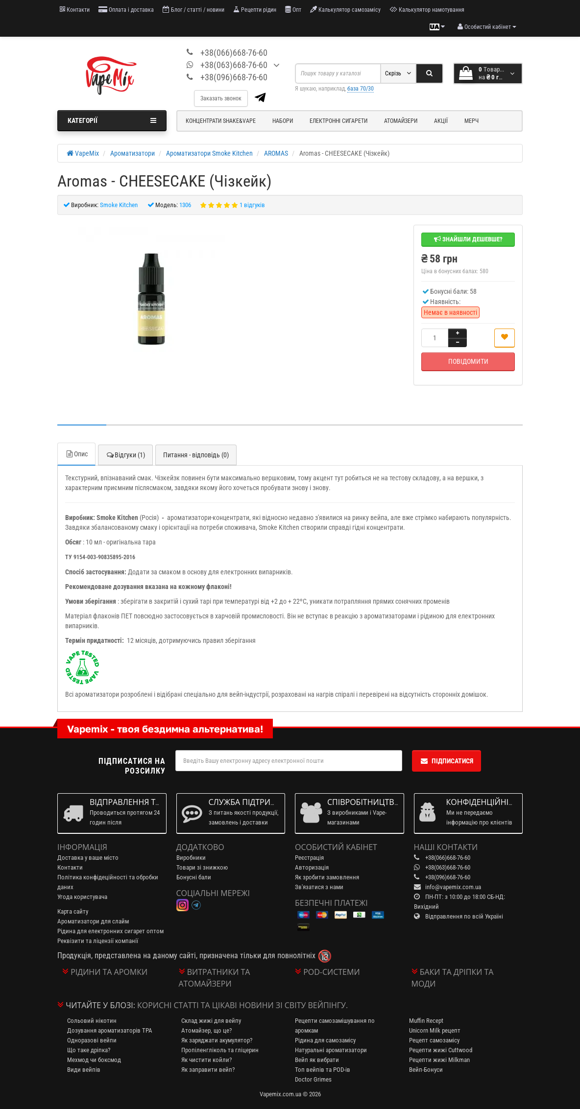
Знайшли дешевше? (468, 239)
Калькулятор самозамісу (345, 9)
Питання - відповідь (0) (196, 455)
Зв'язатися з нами (319, 887)
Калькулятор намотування (426, 9)
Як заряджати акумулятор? (216, 1040)
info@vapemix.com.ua (453, 887)
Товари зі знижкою (202, 867)
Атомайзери (400, 121)
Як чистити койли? (206, 1059)
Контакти (75, 9)
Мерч (471, 121)
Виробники (191, 857)
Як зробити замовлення (327, 877)
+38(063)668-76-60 (233, 65)
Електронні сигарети (338, 121)
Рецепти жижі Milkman (439, 1059)
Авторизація (312, 867)
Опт (293, 9)
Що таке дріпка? (88, 1050)
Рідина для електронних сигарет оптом (110, 931)
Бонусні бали (193, 877)
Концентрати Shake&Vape (221, 121)
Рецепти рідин (254, 9)
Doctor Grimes (313, 1079)
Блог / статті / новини (193, 9)
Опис (76, 454)
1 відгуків (252, 205)
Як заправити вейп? (208, 1069)
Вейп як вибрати (317, 1059)
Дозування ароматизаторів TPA (109, 1030)
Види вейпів (83, 1069)
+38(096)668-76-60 (233, 77)
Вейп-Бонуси (426, 1069)
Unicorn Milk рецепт (434, 1030)
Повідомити (468, 361)
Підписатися (446, 761)
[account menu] (487, 27)
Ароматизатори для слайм (93, 921)
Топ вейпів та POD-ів (322, 1069)
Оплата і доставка (126, 9)
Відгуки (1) (125, 455)
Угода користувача (82, 896)
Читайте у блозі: (100, 1005)
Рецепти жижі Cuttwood (440, 1050)
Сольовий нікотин (92, 1020)
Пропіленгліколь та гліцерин (220, 1050)
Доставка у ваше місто (88, 857)
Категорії (112, 120)
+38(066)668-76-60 (233, 52)
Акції (441, 121)
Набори (282, 121)
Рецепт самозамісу (434, 1040)
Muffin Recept (426, 1020)
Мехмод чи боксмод (94, 1059)
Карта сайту (72, 911)
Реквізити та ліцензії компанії (97, 940)
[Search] (429, 73)
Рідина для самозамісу (325, 1040)
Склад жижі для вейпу (211, 1020)
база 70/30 (360, 88)
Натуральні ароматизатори (331, 1050)
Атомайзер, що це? (206, 1030)
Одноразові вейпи (92, 1040)
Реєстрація (309, 857)
